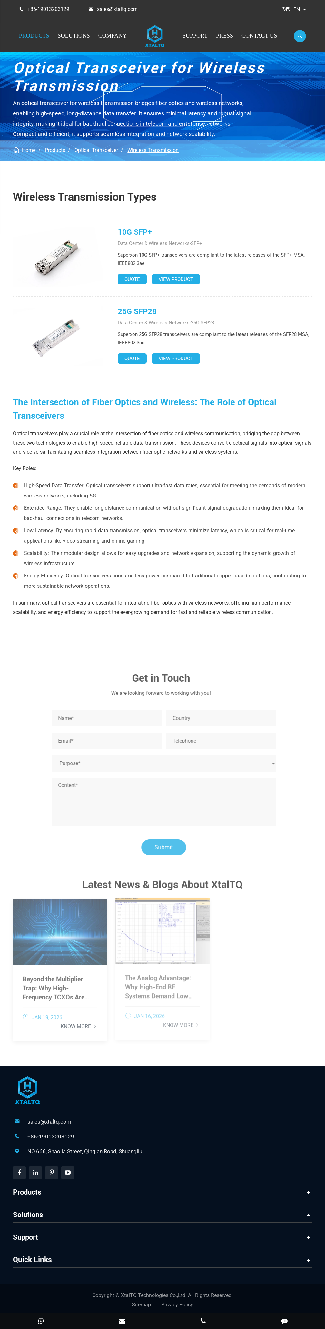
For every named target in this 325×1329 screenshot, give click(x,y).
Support (195, 36)
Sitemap (141, 1305)
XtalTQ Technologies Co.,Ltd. (154, 1295)
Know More (79, 1023)
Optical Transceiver (96, 150)
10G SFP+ (135, 232)
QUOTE (132, 279)
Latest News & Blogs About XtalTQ (162, 886)
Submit (166, 847)
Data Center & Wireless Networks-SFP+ (160, 243)
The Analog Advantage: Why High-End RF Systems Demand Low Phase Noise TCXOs (158, 984)
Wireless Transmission (153, 150)
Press (224, 36)
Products (34, 36)
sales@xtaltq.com (117, 9)
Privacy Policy (177, 1305)
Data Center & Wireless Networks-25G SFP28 (166, 323)
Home (28, 150)
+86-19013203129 (48, 9)
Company (112, 36)
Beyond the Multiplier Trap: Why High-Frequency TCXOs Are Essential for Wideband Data (55, 985)
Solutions (74, 36)
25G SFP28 (137, 311)
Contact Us (259, 36)
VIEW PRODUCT (176, 279)
